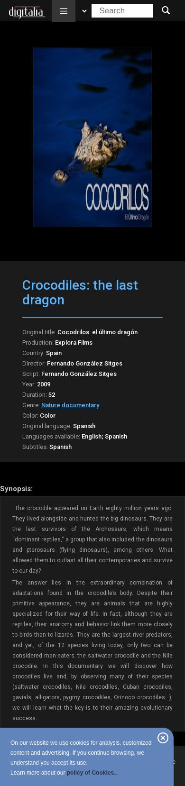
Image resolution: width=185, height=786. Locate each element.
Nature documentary (70, 405)
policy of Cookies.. (92, 772)
